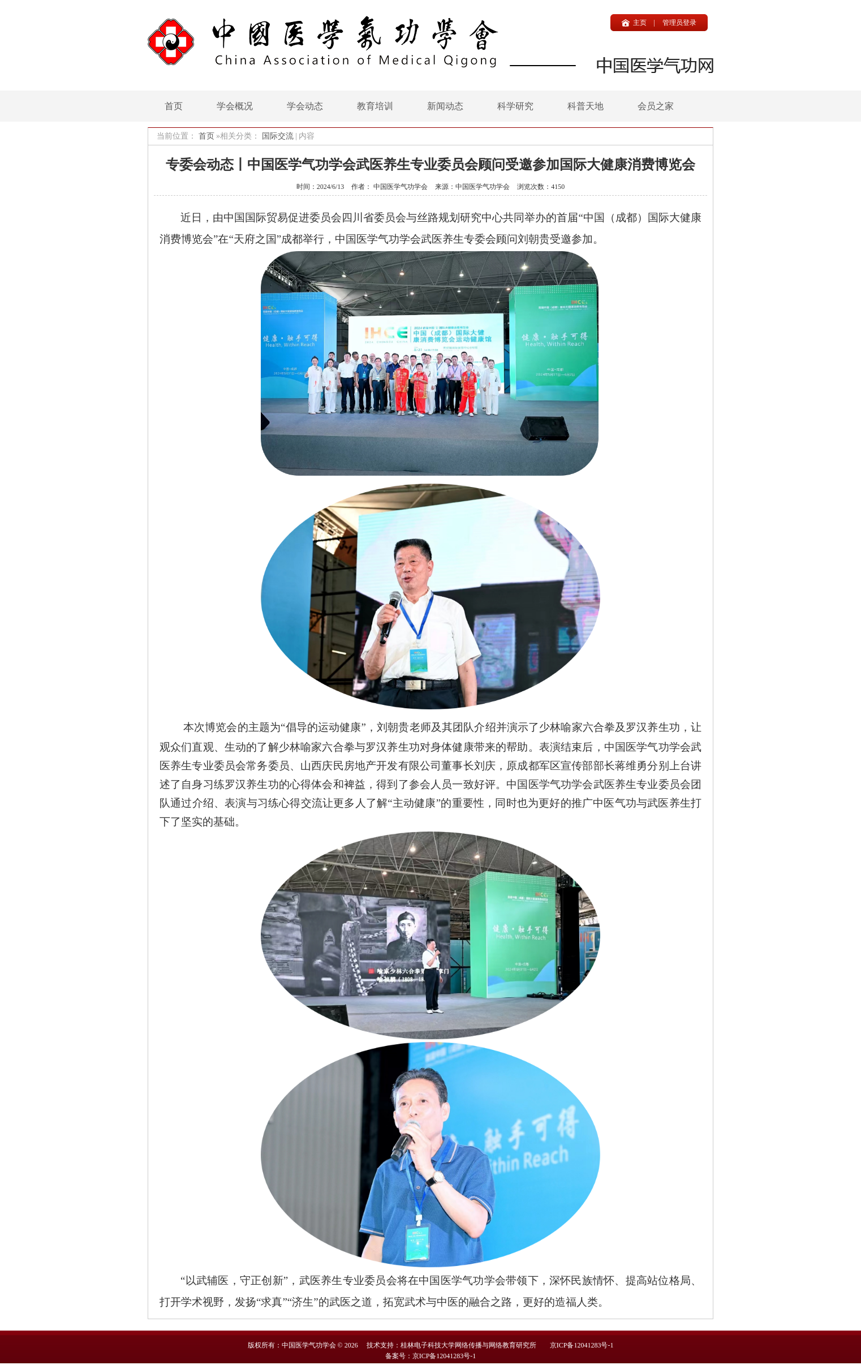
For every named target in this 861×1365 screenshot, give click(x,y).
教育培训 (375, 106)
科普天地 (585, 106)
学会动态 (305, 106)
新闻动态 (445, 106)
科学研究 (515, 106)
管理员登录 (679, 23)
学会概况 (235, 106)
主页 (640, 23)
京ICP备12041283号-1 (582, 1345)
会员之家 (656, 106)
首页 (174, 106)
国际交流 (278, 136)
